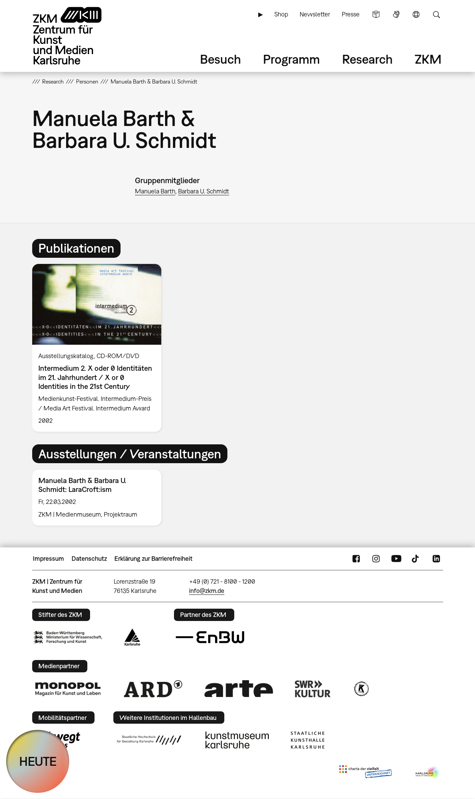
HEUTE (38, 761)
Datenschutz (89, 558)
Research (367, 59)
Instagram (376, 558)
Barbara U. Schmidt (203, 191)
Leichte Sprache (376, 14)
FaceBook (356, 558)
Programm (291, 59)
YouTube (396, 558)
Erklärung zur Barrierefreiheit (153, 558)
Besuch (220, 59)
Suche (436, 14)
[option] (100, 348)
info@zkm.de (206, 590)
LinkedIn (436, 558)
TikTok (416, 558)
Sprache (416, 14)
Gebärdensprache (396, 14)
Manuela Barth (155, 191)
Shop (281, 14)
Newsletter (315, 14)
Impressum (48, 558)
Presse (351, 14)
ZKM (428, 59)
